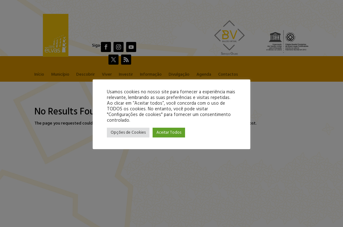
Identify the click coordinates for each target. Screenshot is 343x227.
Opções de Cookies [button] (128, 132)
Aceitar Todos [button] (168, 132)
